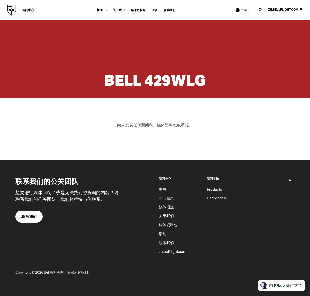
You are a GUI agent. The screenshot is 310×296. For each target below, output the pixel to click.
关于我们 (119, 10)
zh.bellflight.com (283, 9)
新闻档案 (166, 198)
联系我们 (169, 10)
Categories (216, 198)
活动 (154, 10)
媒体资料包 (138, 10)
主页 (162, 189)
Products (214, 189)
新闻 (100, 10)
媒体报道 (166, 206)
